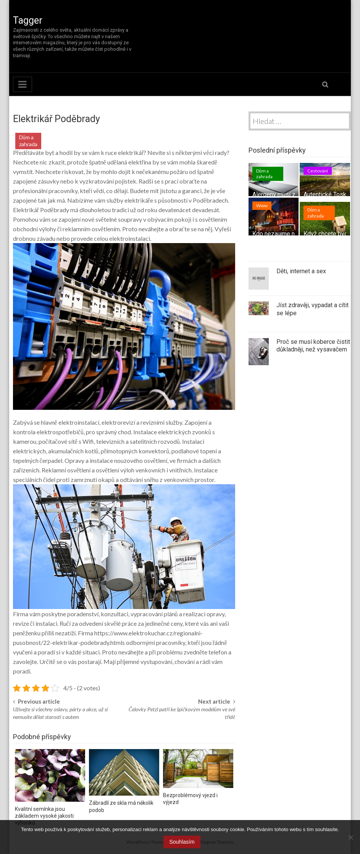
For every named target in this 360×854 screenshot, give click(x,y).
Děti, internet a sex (301, 271)
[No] (350, 837)
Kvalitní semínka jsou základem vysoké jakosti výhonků (44, 816)
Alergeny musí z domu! (283, 194)
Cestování (317, 171)
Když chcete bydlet (329, 233)
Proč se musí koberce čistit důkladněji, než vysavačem (313, 345)
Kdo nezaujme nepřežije (284, 233)
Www (262, 205)
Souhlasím (181, 842)
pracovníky (62, 190)
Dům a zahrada (28, 140)
